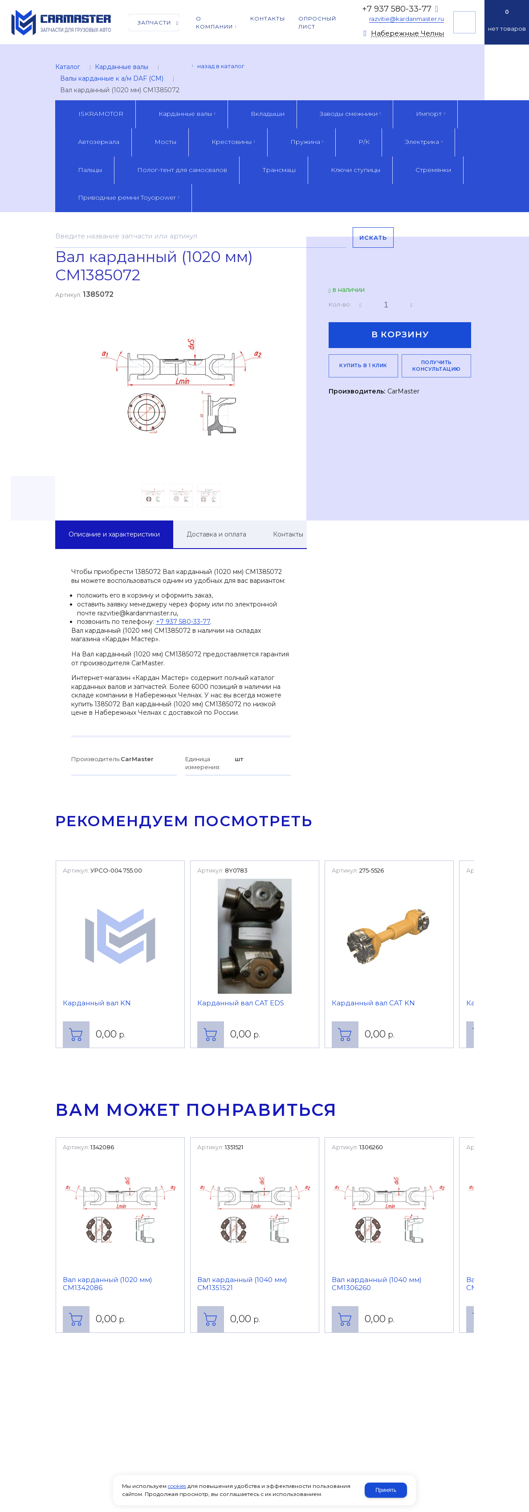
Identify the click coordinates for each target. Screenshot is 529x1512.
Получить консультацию (464, 22)
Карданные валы (121, 67)
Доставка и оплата (216, 534)
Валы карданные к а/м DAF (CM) (111, 78)
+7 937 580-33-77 (396, 9)
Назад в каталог (220, 66)
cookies (177, 1486)
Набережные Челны (407, 33)
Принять (385, 1490)
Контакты (288, 534)
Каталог (67, 67)
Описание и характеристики (114, 534)
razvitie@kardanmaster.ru (406, 18)
